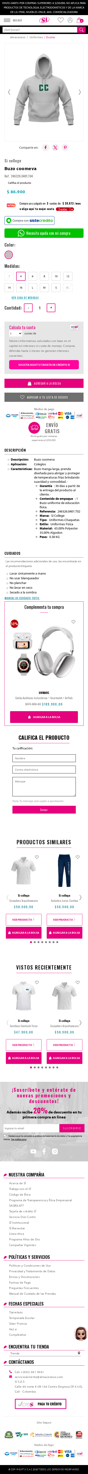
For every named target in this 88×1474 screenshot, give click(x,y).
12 (67, 276)
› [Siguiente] (79, 92)
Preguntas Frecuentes (24, 1288)
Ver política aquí (19, 1139)
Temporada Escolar (21, 1318)
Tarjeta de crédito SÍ (22, 1211)
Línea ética (16, 1233)
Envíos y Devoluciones (24, 1277)
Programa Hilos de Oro (24, 1239)
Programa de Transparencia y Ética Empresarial (40, 1200)
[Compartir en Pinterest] (65, 147)
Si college (12, 161)
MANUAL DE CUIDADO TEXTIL (21, 598)
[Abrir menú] (12, 20)
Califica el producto (19, 183)
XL (67, 287)
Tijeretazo (16, 1312)
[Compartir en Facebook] (45, 147)
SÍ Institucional (19, 1222)
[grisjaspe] (8, 255)
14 (9, 287)
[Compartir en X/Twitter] (55, 147)
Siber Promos (18, 1323)
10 (56, 276)
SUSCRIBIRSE (72, 1128)
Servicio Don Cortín (22, 1217)
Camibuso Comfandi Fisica (24, 1026)
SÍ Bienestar (17, 1228)
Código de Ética (20, 1194)
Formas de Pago (20, 1282)
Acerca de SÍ (17, 1183)
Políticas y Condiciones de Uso (30, 1265)
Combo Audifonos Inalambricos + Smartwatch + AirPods (44, 698)
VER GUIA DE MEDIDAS (25, 298)
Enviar (44, 810)
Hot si (13, 1329)
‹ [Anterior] (8, 92)
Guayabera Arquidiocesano (23, 901)
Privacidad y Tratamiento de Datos (32, 1271)
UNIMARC (44, 693)
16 (20, 287)
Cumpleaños (17, 1334)
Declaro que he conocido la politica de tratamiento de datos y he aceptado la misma (43, 1138)
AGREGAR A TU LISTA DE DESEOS (44, 397)
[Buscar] (81, 30)
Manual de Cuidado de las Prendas (32, 1293)
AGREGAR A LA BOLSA (44, 383)
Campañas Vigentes (22, 1245)
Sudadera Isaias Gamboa (64, 901)
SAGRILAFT (16, 1205)
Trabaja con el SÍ (20, 1189)
